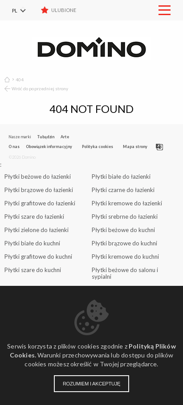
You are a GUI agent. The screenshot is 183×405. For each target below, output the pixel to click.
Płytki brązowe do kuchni (124, 243)
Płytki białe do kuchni (32, 243)
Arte (65, 137)
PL (14, 10)
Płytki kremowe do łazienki (127, 203)
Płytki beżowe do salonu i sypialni (125, 273)
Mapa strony (135, 146)
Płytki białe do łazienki (121, 176)
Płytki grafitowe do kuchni (38, 256)
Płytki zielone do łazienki (36, 229)
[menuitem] (24, 10)
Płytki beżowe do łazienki (37, 176)
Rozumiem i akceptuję (91, 383)
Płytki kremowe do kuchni (125, 256)
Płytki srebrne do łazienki (125, 216)
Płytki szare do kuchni (32, 269)
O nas (14, 146)
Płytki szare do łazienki (34, 216)
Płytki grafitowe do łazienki (39, 203)
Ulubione (63, 10)
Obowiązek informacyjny (49, 146)
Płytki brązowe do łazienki (38, 189)
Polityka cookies (97, 146)
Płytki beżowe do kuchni (123, 229)
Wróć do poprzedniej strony (40, 88)
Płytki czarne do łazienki (123, 189)
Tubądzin (45, 136)
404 (20, 79)
